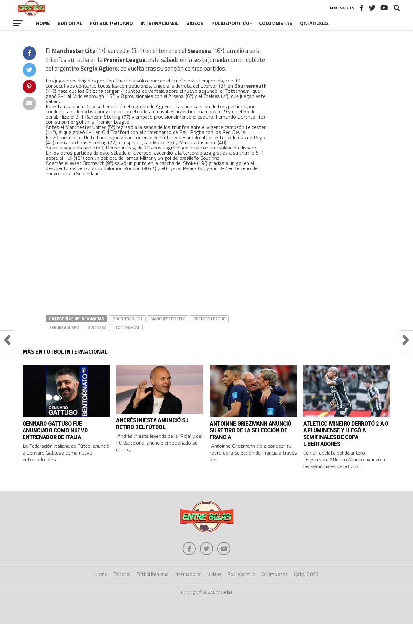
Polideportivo (230, 23)
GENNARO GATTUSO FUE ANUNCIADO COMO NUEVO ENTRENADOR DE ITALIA (55, 430)
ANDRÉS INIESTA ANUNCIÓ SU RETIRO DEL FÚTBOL (152, 424)
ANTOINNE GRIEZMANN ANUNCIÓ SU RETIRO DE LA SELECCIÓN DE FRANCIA (251, 430)
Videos (195, 23)
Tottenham (127, 327)
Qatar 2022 (314, 23)
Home (43, 23)
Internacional (160, 23)
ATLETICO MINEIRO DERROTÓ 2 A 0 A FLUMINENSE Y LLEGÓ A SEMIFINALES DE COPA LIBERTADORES (345, 433)
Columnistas (275, 23)
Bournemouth (127, 318)
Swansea (97, 327)
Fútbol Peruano (111, 23)
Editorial (70, 23)
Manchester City (168, 318)
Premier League (209, 318)
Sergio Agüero (64, 327)
